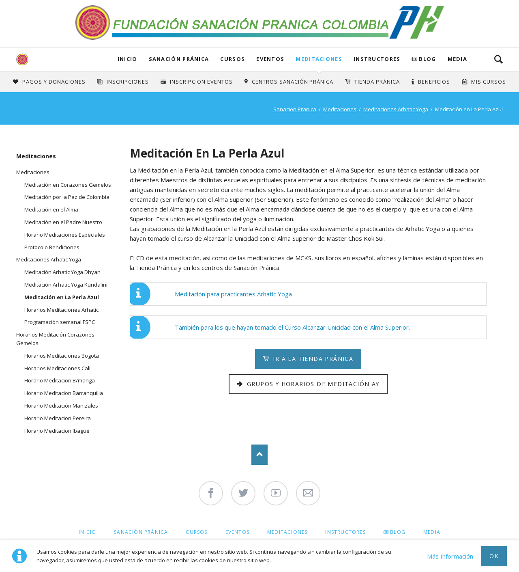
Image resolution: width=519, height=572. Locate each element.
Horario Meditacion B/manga (59, 380)
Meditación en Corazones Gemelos (67, 184)
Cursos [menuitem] (196, 532)
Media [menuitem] (431, 532)
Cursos (232, 59)
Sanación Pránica (179, 59)
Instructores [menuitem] (345, 532)
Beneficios (434, 81)
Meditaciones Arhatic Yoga (395, 109)
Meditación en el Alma (51, 209)
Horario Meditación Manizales (61, 405)
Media (458, 59)
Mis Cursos (488, 81)
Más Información (450, 556)
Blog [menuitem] (397, 532)
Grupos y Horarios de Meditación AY (312, 384)
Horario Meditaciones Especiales (64, 234)
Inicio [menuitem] (87, 532)
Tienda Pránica (377, 81)
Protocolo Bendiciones (51, 247)
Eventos (270, 59)
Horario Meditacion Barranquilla (63, 393)
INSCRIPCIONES (128, 81)
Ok (494, 556)
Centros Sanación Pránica (292, 81)
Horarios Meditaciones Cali (57, 368)
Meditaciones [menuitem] (287, 532)
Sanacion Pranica (294, 109)
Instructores (377, 59)
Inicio (127, 59)
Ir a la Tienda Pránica (312, 359)
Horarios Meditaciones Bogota (61, 355)
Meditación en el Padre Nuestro (63, 222)
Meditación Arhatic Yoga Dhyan (62, 272)
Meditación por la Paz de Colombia (66, 197)
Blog (427, 59)
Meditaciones (319, 59)
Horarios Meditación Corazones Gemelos (55, 339)
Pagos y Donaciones (54, 81)
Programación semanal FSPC (59, 322)
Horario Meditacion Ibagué (57, 430)
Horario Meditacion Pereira (57, 418)
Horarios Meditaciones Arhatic (61, 309)
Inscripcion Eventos (201, 81)
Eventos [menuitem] (237, 532)
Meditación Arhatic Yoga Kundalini (65, 284)
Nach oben (259, 455)
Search (498, 59)
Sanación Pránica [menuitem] (141, 532)
